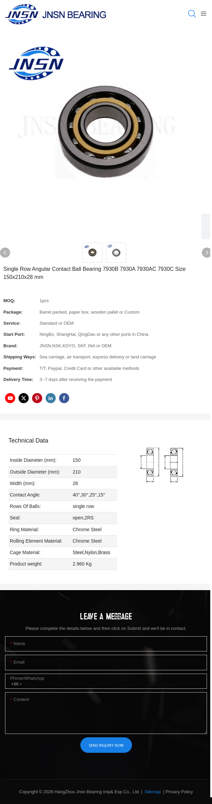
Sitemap (152, 791)
